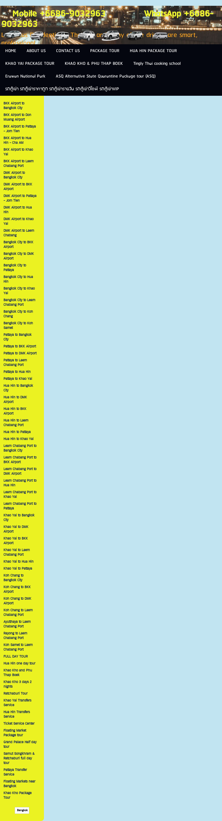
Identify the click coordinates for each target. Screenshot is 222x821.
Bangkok (22, 810)
